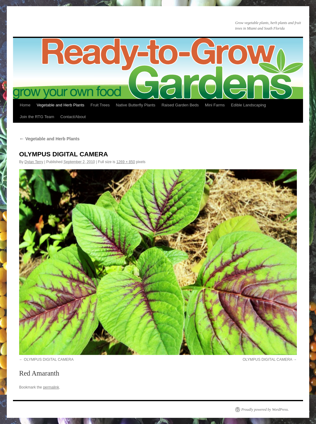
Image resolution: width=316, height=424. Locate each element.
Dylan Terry (33, 162)
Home (25, 105)
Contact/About (73, 116)
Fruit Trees (100, 105)
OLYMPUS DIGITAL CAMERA (48, 359)
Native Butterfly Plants (135, 105)
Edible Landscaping (248, 105)
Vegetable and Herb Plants (61, 105)
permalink (51, 387)
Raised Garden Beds (180, 105)
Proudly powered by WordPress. (265, 409)
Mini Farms (215, 105)
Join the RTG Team (37, 116)
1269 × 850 (125, 162)
